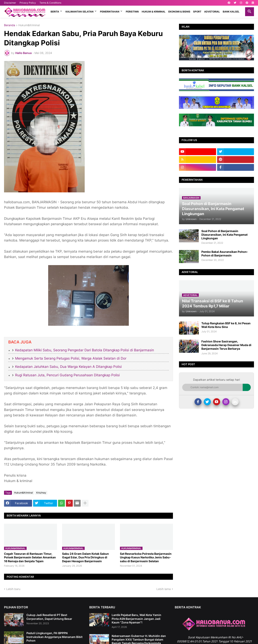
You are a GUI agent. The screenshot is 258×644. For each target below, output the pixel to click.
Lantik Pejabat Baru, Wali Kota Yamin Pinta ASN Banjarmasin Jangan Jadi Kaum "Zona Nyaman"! (136, 618)
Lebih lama (163, 589)
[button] (249, 11)
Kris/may (41, 492)
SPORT (197, 11)
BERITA (55, 11)
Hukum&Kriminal (29, 25)
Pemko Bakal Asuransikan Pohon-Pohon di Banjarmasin (224, 253)
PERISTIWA (132, 11)
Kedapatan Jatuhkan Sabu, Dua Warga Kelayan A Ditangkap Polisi (68, 367)
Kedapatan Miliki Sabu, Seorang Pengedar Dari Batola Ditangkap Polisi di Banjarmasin (84, 350)
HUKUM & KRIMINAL (153, 11)
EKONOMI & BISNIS (179, 11)
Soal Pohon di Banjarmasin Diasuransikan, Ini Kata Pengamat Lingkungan (224, 234)
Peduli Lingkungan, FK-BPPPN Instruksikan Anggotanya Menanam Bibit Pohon (54, 636)
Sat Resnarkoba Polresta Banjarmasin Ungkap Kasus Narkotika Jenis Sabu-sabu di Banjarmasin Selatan (146, 557)
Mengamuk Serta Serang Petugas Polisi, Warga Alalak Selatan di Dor (70, 358)
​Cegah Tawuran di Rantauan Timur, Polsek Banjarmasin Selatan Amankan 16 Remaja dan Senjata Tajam (30, 557)
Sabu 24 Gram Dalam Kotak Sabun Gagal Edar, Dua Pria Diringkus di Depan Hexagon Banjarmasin (85, 557)
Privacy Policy (28, 2)
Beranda (9, 25)
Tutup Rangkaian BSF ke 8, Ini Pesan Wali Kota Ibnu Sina (226, 325)
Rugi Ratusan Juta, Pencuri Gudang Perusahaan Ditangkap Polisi (67, 375)
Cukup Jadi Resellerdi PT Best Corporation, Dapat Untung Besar (49, 616)
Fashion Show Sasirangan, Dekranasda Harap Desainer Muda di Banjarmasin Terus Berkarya (226, 345)
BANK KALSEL (231, 11)
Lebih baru (13, 589)
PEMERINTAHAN (109, 11)
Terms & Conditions (50, 2)
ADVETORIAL (212, 11)
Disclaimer (10, 2)
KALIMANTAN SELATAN (80, 11)
